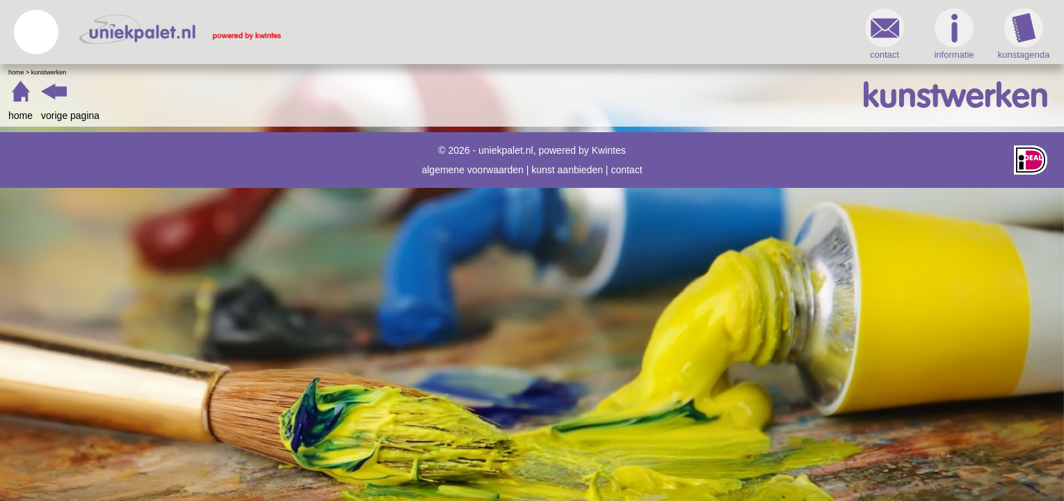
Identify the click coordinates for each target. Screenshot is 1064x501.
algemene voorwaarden (472, 169)
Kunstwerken (283, 72)
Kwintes (609, 150)
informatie (719, 34)
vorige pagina (304, 115)
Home (251, 72)
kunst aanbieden (567, 169)
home (255, 115)
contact (650, 34)
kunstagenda (789, 34)
